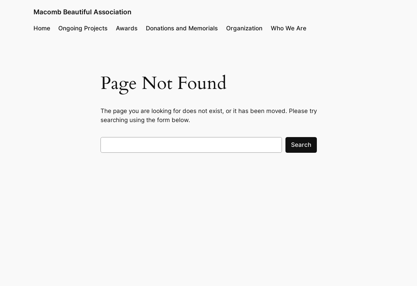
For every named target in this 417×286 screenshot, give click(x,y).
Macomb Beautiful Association (82, 12)
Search (301, 144)
